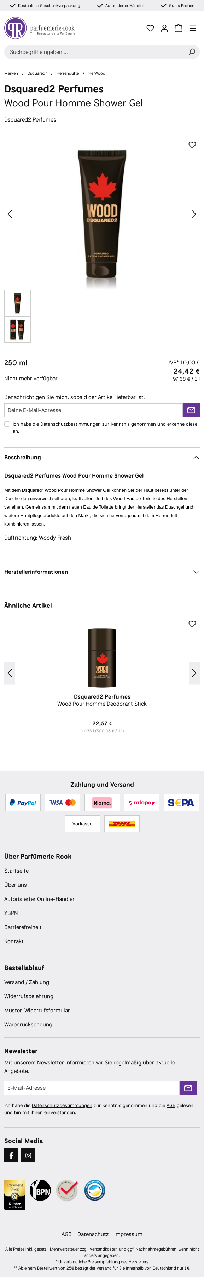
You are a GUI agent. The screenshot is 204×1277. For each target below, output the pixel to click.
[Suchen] (191, 52)
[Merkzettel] (150, 28)
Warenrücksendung (28, 1024)
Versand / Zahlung (26, 982)
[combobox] (94, 52)
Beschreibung (22, 457)
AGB (171, 1105)
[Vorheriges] (9, 214)
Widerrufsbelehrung (28, 996)
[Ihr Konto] (164, 28)
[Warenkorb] (178, 28)
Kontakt (14, 941)
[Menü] (193, 28)
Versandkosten (104, 1249)
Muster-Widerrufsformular (37, 1010)
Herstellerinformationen (36, 572)
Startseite (16, 870)
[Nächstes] (194, 214)
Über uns (15, 885)
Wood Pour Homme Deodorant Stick (102, 700)
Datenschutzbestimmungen (70, 424)
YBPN (11, 913)
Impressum (128, 1234)
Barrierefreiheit (23, 927)
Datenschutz (93, 1234)
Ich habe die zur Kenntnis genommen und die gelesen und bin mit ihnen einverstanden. (98, 1109)
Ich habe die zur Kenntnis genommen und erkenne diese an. (105, 427)
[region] (102, 240)
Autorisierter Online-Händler (39, 899)
